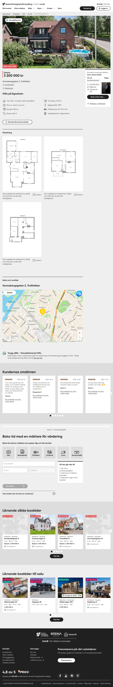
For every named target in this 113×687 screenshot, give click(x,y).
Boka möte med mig (98, 97)
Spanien (107, 4)
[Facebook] (60, 675)
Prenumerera (66, 660)
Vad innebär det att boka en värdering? (18, 494)
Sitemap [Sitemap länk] (96, 683)
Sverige (100, 4)
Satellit (9, 293)
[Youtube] (66, 675)
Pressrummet (35, 657)
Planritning (9, 88)
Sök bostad (7, 8)
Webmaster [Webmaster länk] (88, 683)
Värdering (87, 8)
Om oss (33, 652)
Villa (23, 14)
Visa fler (56, 556)
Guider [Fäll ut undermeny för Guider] (49, 8)
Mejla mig (93, 87)
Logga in (104, 8)
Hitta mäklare (19, 8)
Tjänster (33, 655)
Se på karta (9, 85)
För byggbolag (8, 657)
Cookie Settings (105, 683)
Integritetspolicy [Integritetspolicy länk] (46, 683)
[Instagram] (72, 675)
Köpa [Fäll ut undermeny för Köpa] (39, 8)
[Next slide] (110, 393)
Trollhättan (16, 14)
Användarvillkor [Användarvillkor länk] (71, 683)
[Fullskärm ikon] (36, 196)
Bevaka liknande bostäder (17, 121)
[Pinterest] (77, 675)
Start (60, 8)
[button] (42, 312)
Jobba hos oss (35, 660)
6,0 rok (30, 14)
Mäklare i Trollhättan (97, 104)
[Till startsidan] (24, 4)
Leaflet (64, 341)
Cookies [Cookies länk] (80, 683)
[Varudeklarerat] (13, 20)
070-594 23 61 (94, 84)
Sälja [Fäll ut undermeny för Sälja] (30, 8)
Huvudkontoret (8, 660)
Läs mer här (37, 358)
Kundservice (7, 652)
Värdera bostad (9, 663)
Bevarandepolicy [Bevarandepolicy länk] (59, 683)
